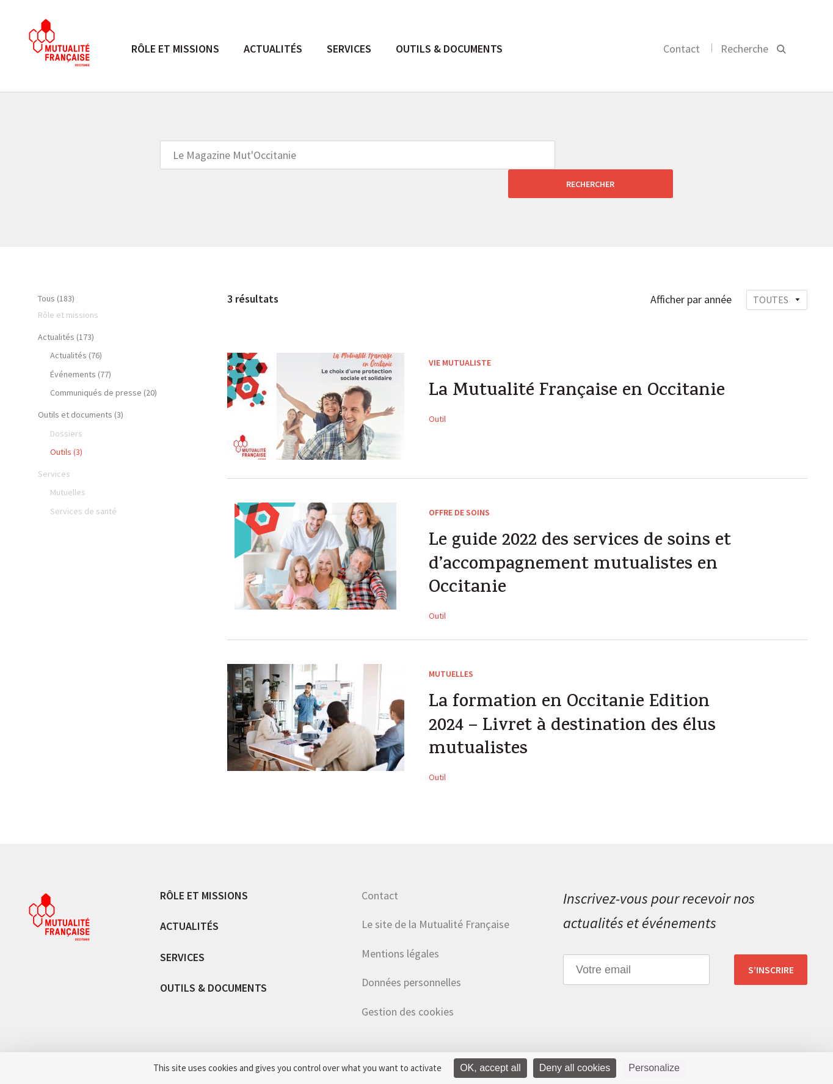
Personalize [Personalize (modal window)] (654, 1068)
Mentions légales (400, 930)
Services (349, 49)
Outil (437, 390)
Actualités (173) (66, 308)
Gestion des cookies (408, 988)
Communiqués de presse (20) (103, 363)
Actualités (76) (76, 326)
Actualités (273, 49)
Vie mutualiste (460, 333)
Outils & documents (449, 49)
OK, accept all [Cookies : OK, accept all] (490, 1068)
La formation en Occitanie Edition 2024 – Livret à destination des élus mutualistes (576, 702)
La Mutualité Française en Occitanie (580, 364)
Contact (681, 49)
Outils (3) (66, 423)
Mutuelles (451, 647)
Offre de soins (459, 483)
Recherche (744, 49)
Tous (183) (56, 269)
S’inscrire (771, 946)
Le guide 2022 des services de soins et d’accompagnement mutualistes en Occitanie (583, 538)
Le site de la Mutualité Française (435, 901)
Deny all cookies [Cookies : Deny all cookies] (575, 1068)
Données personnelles (411, 960)
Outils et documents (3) (80, 385)
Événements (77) (80, 345)
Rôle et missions (175, 49)
